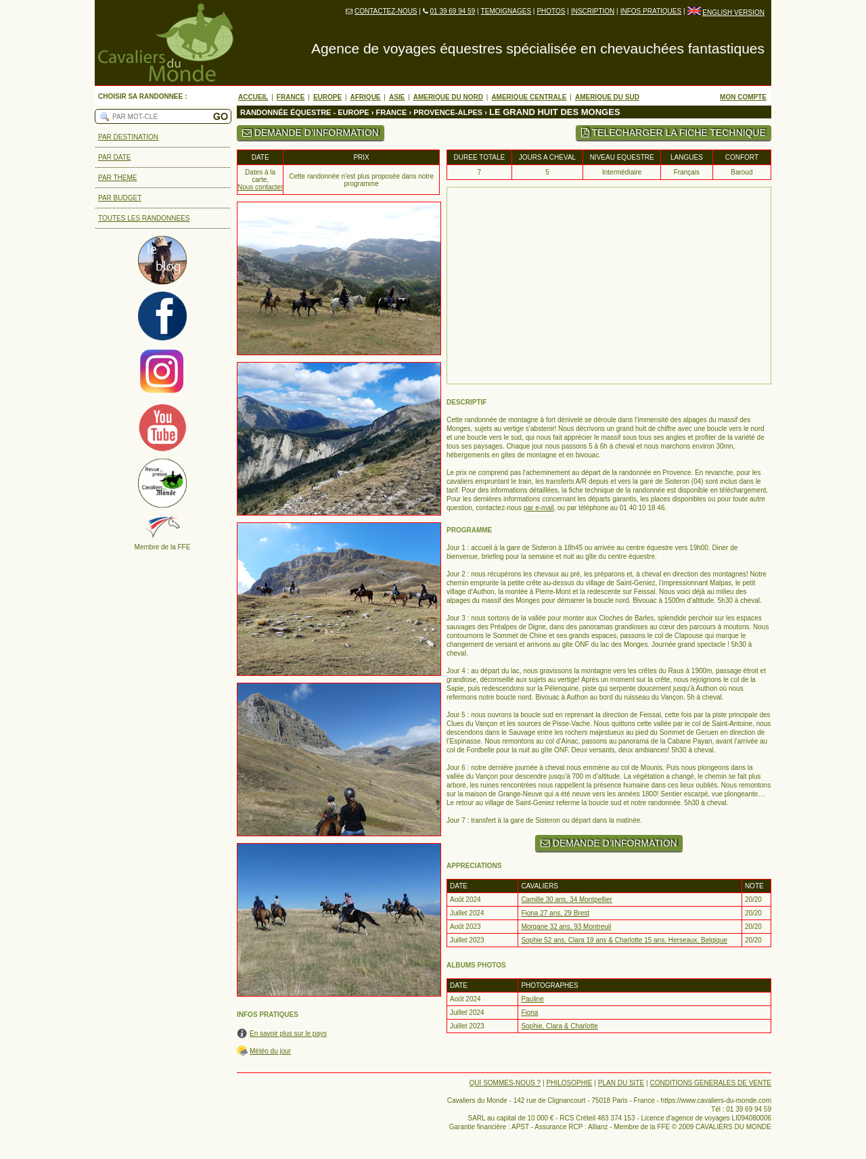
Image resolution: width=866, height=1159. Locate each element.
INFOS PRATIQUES (650, 11)
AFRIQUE (365, 97)
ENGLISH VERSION (733, 12)
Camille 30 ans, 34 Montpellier (566, 899)
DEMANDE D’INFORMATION (310, 132)
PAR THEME (117, 177)
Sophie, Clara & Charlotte (559, 1026)
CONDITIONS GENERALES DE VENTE (710, 1083)
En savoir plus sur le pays (288, 1033)
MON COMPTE (743, 97)
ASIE (397, 97)
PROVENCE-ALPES (447, 112)
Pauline (532, 999)
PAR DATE (114, 157)
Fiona (529, 1012)
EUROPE (327, 97)
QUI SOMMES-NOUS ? (505, 1083)
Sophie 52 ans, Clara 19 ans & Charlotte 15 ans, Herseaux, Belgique (624, 940)
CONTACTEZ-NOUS (386, 11)
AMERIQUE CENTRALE (528, 97)
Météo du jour (270, 1051)
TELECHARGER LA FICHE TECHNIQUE (673, 132)
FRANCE (291, 97)
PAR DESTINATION (128, 137)
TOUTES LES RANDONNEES (143, 218)
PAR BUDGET (119, 198)
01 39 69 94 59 (452, 11)
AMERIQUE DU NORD (448, 97)
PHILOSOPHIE (570, 1083)
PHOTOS (551, 11)
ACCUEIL (253, 97)
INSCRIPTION (592, 11)
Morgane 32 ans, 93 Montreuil (566, 926)
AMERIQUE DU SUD (607, 97)
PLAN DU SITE (621, 1083)
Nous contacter (260, 187)
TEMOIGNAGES (506, 11)
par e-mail (538, 508)
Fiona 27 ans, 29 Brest (555, 913)
